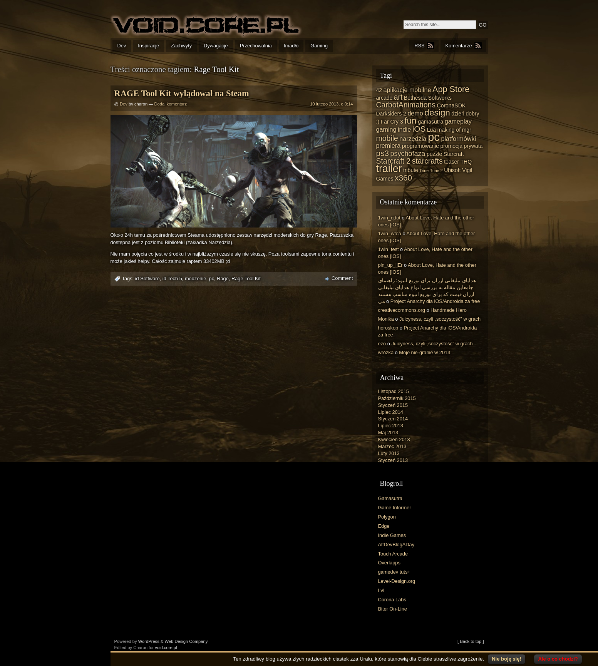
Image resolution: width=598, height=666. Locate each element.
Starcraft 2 (393, 161)
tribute (410, 170)
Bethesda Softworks (428, 98)
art (398, 97)
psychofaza (407, 153)
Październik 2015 (397, 398)
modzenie (195, 278)
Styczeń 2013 (393, 460)
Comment (342, 278)
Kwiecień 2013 (394, 439)
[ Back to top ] (470, 641)
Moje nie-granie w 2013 (424, 352)
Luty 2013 (389, 453)
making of (449, 130)
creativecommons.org (401, 310)
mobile (387, 138)
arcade (384, 98)
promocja (451, 146)
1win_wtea (389, 233)
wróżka (386, 352)
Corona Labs (392, 599)
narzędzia (412, 138)
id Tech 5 (172, 278)
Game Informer (394, 507)
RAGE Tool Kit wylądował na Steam (181, 93)
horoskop (388, 328)
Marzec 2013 (392, 446)
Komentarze (459, 46)
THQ (466, 162)
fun (410, 121)
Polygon (387, 517)
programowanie (420, 146)
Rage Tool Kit (246, 278)
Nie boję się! (506, 659)
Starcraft (454, 154)
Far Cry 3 (392, 122)
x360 (403, 177)
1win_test (388, 249)
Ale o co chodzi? (558, 659)
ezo (382, 343)
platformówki (458, 138)
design (437, 112)
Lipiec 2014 (390, 412)
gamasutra (430, 122)
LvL (382, 590)
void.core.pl (166, 647)
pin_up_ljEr (390, 265)
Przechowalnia (256, 46)
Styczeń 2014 (393, 419)
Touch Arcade (393, 554)
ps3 (382, 153)
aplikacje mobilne (407, 89)
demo (415, 113)
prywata (473, 146)
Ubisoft (452, 170)
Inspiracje (148, 46)
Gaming (319, 46)
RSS (419, 46)
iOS (419, 128)
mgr (466, 130)
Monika (386, 319)
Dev (121, 46)
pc (211, 278)
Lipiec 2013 (390, 425)
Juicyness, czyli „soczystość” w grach (440, 319)
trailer (389, 168)
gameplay (458, 121)
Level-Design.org (396, 581)
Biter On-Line (392, 609)
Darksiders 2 (391, 113)
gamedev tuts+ (394, 572)
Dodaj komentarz (170, 104)
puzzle (434, 154)
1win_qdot (389, 218)
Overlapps (389, 563)
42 (379, 90)
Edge (384, 526)
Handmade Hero (448, 310)
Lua (431, 130)
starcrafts (427, 161)
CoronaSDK (451, 105)
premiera (388, 145)
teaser (451, 162)
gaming (386, 129)
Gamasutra (390, 498)
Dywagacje (216, 46)
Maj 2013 (388, 432)
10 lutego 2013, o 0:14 (331, 104)
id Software (147, 278)
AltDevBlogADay (396, 544)
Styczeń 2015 (393, 405)
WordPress (148, 641)
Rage (223, 278)
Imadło (291, 46)
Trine (424, 170)
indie (404, 129)
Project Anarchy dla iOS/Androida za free (435, 301)
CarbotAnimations (406, 104)
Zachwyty (181, 46)
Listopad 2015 (393, 391)
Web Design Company (186, 641)
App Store (450, 89)
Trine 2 (436, 170)
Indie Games (392, 535)
